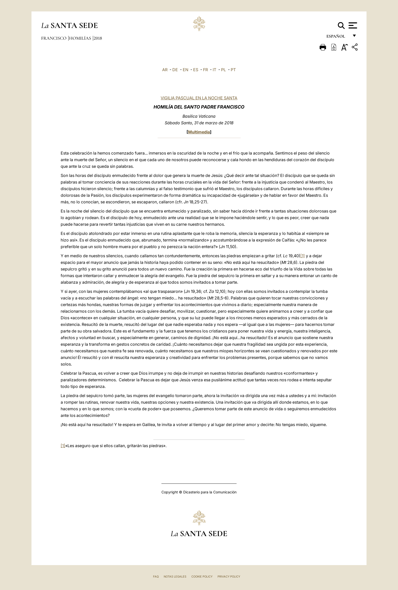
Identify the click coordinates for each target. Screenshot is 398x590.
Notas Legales (175, 576)
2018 (98, 38)
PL (223, 69)
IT (214, 69)
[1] (302, 255)
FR (205, 69)
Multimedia (199, 131)
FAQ (156, 576)
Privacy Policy (229, 576)
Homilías (80, 38)
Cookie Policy (201, 576)
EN (185, 69)
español (338, 37)
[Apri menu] (352, 25)
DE (175, 69)
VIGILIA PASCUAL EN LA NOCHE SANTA (199, 97)
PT (233, 69)
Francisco (54, 38)
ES (195, 69)
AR (165, 69)
